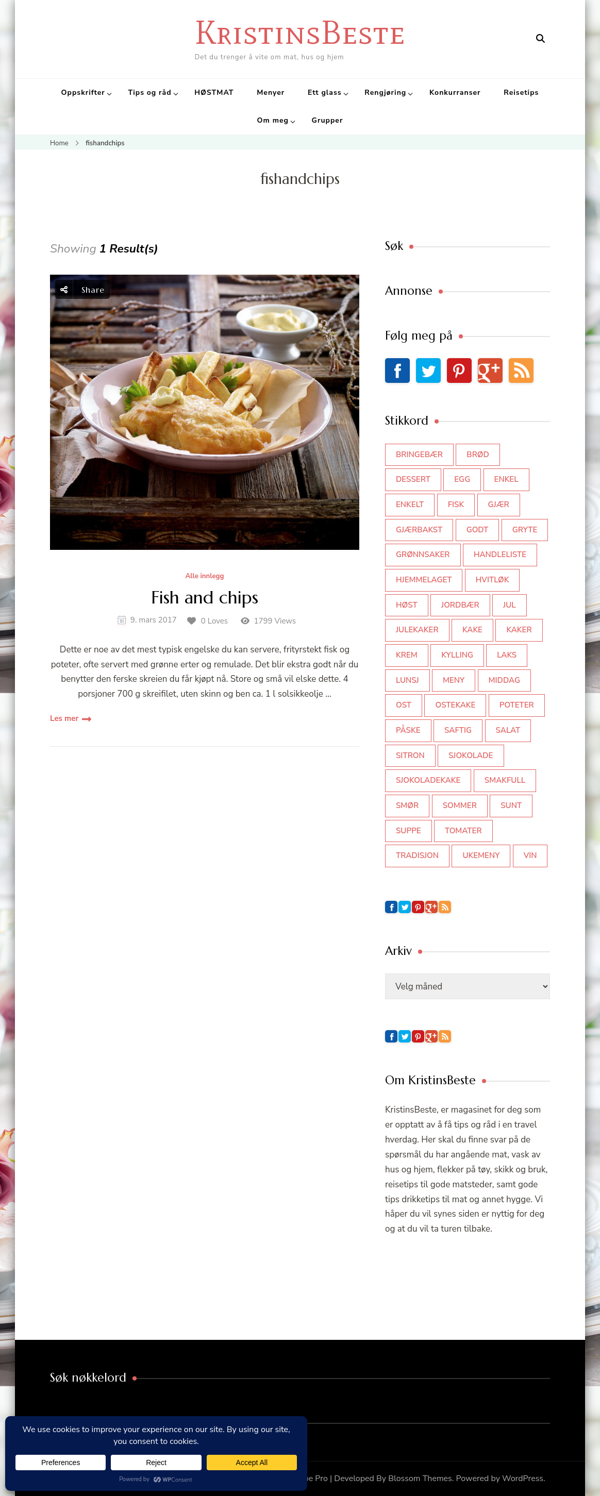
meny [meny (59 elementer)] (453, 680)
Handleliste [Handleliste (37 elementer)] (500, 554)
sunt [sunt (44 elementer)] (511, 805)
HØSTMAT (214, 92)
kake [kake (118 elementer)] (472, 630)
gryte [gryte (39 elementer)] (525, 530)
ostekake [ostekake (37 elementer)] (455, 705)
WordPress (522, 1478)
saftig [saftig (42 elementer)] (458, 730)
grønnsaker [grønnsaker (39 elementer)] (423, 554)
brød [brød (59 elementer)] (477, 454)
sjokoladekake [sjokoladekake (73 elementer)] (428, 780)
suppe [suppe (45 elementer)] (408, 831)
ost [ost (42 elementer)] (403, 705)
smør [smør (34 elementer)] (407, 805)
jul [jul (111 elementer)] (509, 605)
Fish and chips (204, 598)
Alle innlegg (204, 576)
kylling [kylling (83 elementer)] (457, 655)
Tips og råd (149, 92)
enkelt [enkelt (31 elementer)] (410, 504)
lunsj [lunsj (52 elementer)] (407, 680)
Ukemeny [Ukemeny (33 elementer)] (480, 855)
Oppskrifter (83, 92)
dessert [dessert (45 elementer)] (413, 479)
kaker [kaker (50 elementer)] (518, 630)
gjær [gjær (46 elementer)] (498, 504)
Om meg (273, 120)
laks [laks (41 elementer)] (506, 655)
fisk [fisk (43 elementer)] (456, 504)
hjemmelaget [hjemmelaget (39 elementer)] (424, 580)
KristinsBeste (299, 32)
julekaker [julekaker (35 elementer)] (417, 630)
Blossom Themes (420, 1478)
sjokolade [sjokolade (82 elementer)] (470, 755)
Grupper (327, 120)
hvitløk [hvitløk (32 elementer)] (492, 580)
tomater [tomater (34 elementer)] (463, 831)
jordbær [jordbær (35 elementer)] (460, 605)
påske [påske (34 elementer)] (408, 730)
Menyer (271, 92)
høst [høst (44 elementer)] (407, 605)
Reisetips (521, 92)
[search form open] (540, 38)
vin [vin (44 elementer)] (530, 855)
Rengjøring (385, 92)
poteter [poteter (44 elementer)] (516, 705)
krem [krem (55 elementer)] (407, 655)
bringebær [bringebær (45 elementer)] (419, 454)
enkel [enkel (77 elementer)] (506, 479)
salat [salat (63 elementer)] (508, 730)
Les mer (64, 718)
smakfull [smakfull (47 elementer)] (505, 780)
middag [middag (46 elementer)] (504, 680)
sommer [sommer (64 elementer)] (460, 805)
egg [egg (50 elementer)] (462, 479)
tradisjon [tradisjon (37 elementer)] (417, 855)
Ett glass (325, 92)
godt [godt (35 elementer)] (477, 530)
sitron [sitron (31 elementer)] (410, 755)
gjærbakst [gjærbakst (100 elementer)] (419, 530)
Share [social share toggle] (82, 289)
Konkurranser (455, 92)
